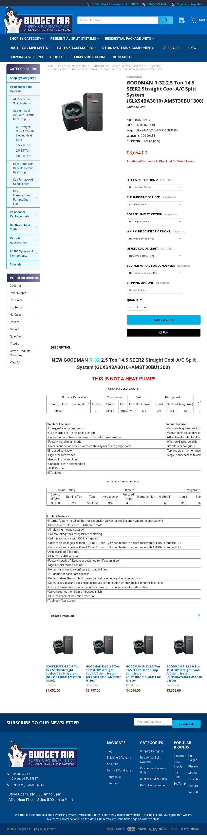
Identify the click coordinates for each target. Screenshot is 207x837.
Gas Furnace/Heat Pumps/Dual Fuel (25, 202)
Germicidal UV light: (150, 253)
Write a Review (136, 111)
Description (60, 352)
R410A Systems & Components (129, 52)
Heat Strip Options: (149, 184)
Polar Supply (18, 297)
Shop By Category (27, 43)
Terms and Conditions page (119, 821)
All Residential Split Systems (22, 105)
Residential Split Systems (74, 43)
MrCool (14, 333)
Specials (172, 52)
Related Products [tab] (63, 620)
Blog (192, 52)
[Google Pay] (164, 337)
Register (196, 4)
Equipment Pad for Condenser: (158, 270)
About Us (57, 62)
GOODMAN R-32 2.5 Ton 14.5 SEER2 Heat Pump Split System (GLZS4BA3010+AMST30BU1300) (144, 678)
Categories (19, 73)
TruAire (14, 348)
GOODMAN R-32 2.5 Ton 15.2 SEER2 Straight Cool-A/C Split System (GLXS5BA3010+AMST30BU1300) (63, 678)
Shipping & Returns (26, 62)
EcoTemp (16, 311)
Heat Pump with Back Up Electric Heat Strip (25, 172)
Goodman (16, 290)
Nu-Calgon (16, 319)
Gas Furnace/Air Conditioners (25, 186)
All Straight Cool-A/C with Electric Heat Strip (25, 138)
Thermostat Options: (151, 201)
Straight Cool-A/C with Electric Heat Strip (25, 119)
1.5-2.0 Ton (23, 149)
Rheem (14, 326)
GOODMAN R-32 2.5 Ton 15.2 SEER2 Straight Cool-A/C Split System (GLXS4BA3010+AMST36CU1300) (103, 678)
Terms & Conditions (89, 62)
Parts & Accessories (76, 52)
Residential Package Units (129, 43)
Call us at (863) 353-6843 (28, 787)
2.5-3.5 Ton (23, 155)
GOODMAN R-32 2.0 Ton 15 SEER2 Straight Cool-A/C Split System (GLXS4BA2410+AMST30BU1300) (184, 678)
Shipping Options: (148, 287)
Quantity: (135, 304)
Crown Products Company (20, 357)
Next (198, 620)
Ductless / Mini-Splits (30, 52)
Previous (190, 620)
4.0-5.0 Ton (23, 160)
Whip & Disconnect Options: (156, 236)
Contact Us (123, 62)
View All (15, 367)
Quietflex (15, 341)
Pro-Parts (16, 304)
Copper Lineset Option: (152, 219)
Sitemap (112, 785)
